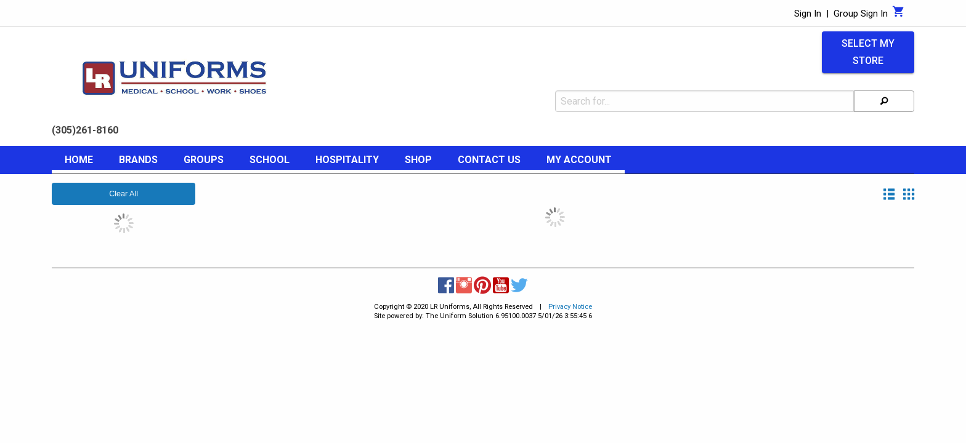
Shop (418, 160)
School (270, 160)
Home (79, 160)
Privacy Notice (570, 307)
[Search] (884, 101)
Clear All (123, 194)
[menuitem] (79, 162)
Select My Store (868, 52)
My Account (579, 160)
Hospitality (347, 160)
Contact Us (489, 160)
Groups (204, 160)
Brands (138, 160)
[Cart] (898, 15)
